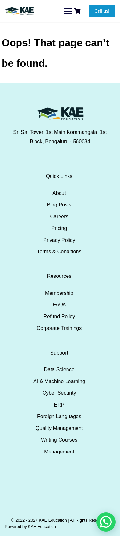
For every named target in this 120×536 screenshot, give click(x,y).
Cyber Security (59, 393)
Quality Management (59, 428)
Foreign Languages (59, 416)
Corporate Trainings (59, 328)
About (59, 193)
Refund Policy (59, 316)
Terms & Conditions (59, 251)
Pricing (59, 228)
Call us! (101, 10)
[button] (106, 522)
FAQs (59, 304)
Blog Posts (59, 204)
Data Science (59, 369)
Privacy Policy (59, 240)
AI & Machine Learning (59, 381)
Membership (59, 293)
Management (59, 451)
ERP (59, 405)
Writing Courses (59, 440)
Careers (59, 216)
